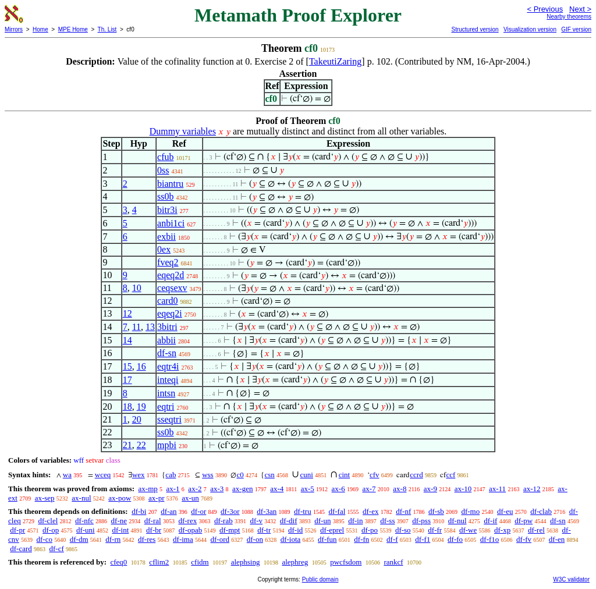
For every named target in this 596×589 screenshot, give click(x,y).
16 (141, 366)
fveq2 (167, 262)
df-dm (79, 539)
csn (269, 474)
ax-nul (81, 498)
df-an (168, 511)
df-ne (119, 520)
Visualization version (529, 29)
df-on (255, 539)
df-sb (436, 511)
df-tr (264, 530)
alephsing (245, 562)
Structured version (474, 29)
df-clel (48, 520)
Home (40, 29)
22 (141, 445)
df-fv (523, 539)
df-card (21, 548)
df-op (50, 530)
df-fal (336, 511)
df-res (146, 539)
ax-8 (399, 488)
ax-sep (45, 498)
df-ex (370, 511)
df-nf (403, 511)
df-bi (139, 511)
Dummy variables (183, 131)
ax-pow (119, 498)
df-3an (266, 511)
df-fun (327, 539)
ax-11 (497, 488)
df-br (153, 530)
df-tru (302, 511)
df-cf (56, 548)
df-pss (421, 520)
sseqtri (169, 419)
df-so (403, 530)
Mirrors (14, 29)
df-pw (524, 520)
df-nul (457, 520)
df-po (369, 530)
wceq (103, 474)
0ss (163, 170)
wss (208, 474)
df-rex (187, 520)
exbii (166, 237)
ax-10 (463, 488)
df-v (256, 520)
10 (136, 288)
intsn (166, 393)
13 (150, 327)
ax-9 (430, 488)
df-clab (541, 511)
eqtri (165, 406)
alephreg (295, 562)
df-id (295, 530)
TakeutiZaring (335, 61)
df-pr (17, 530)
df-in (355, 520)
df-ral (152, 520)
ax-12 (532, 488)
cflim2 (159, 562)
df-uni (85, 530)
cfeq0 (118, 562)
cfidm (199, 562)
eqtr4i (168, 366)
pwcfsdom (345, 562)
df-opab (190, 530)
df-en (557, 539)
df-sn (166, 353)
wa (67, 474)
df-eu (505, 511)
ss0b (165, 196)
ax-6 (338, 488)
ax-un (190, 498)
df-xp (502, 530)
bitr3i (167, 210)
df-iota (291, 539)
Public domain (320, 579)
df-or (198, 511)
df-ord (219, 539)
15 (127, 366)
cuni (306, 474)
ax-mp (148, 488)
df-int (120, 530)
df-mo (470, 511)
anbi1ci (171, 223)
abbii (166, 340)
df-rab (223, 520)
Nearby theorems (569, 16)
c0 (239, 474)
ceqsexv (172, 288)
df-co (44, 539)
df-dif (288, 520)
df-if (490, 520)
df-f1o (489, 539)
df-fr (435, 530)
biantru (170, 184)
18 (127, 406)
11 (136, 327)
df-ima (183, 539)
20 (136, 419)
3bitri (167, 327)
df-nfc (84, 520)
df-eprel (332, 530)
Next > (580, 9)
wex (138, 474)
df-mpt (229, 530)
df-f (392, 539)
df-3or (230, 511)
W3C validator (571, 579)
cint (344, 474)
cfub (165, 157)
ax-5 (307, 488)
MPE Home (73, 29)
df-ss (387, 520)
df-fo (455, 539)
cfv (374, 474)
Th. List (107, 29)
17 (127, 380)
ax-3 (217, 488)
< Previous (545, 9)
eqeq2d (170, 275)
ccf (450, 474)
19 (141, 406)
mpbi (166, 445)
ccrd (416, 474)
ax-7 (368, 488)
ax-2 (194, 488)
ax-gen (242, 488)
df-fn (361, 539)
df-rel (536, 530)
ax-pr (156, 498)
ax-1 (173, 488)
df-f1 (422, 539)
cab (170, 474)
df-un (322, 520)
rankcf (393, 562)
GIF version (576, 29)
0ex (164, 249)
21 (127, 445)
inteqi (167, 380)
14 (127, 340)
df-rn (112, 539)
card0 (167, 301)
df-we (468, 530)
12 (127, 313)
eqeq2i (169, 313)
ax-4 (276, 488)
